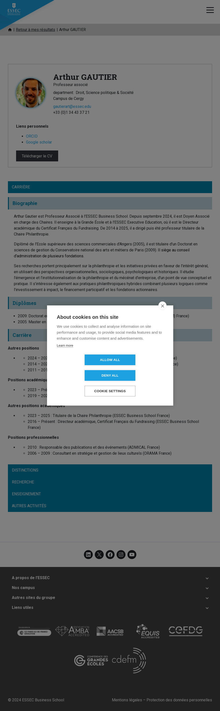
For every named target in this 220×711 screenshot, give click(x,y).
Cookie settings (110, 383)
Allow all (82, 368)
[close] (162, 313)
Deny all (138, 368)
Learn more (65, 353)
